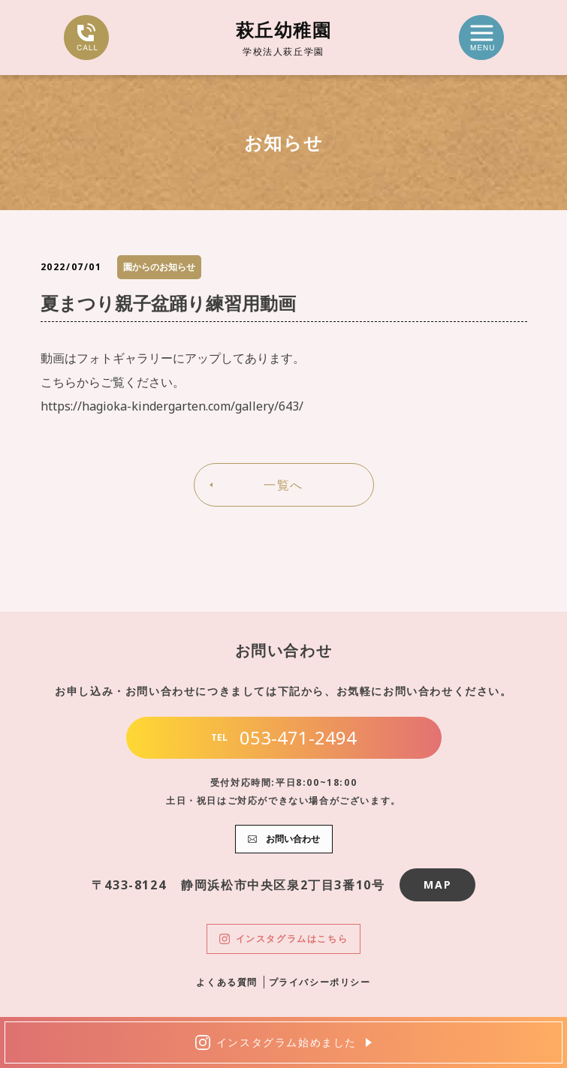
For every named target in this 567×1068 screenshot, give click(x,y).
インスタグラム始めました (276, 1042)
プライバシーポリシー (320, 982)
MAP (437, 884)
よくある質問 (227, 982)
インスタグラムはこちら (283, 938)
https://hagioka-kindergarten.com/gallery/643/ (172, 406)
